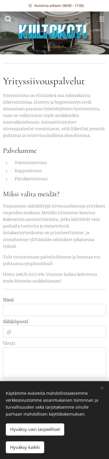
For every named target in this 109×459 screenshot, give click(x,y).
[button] (7, 19)
